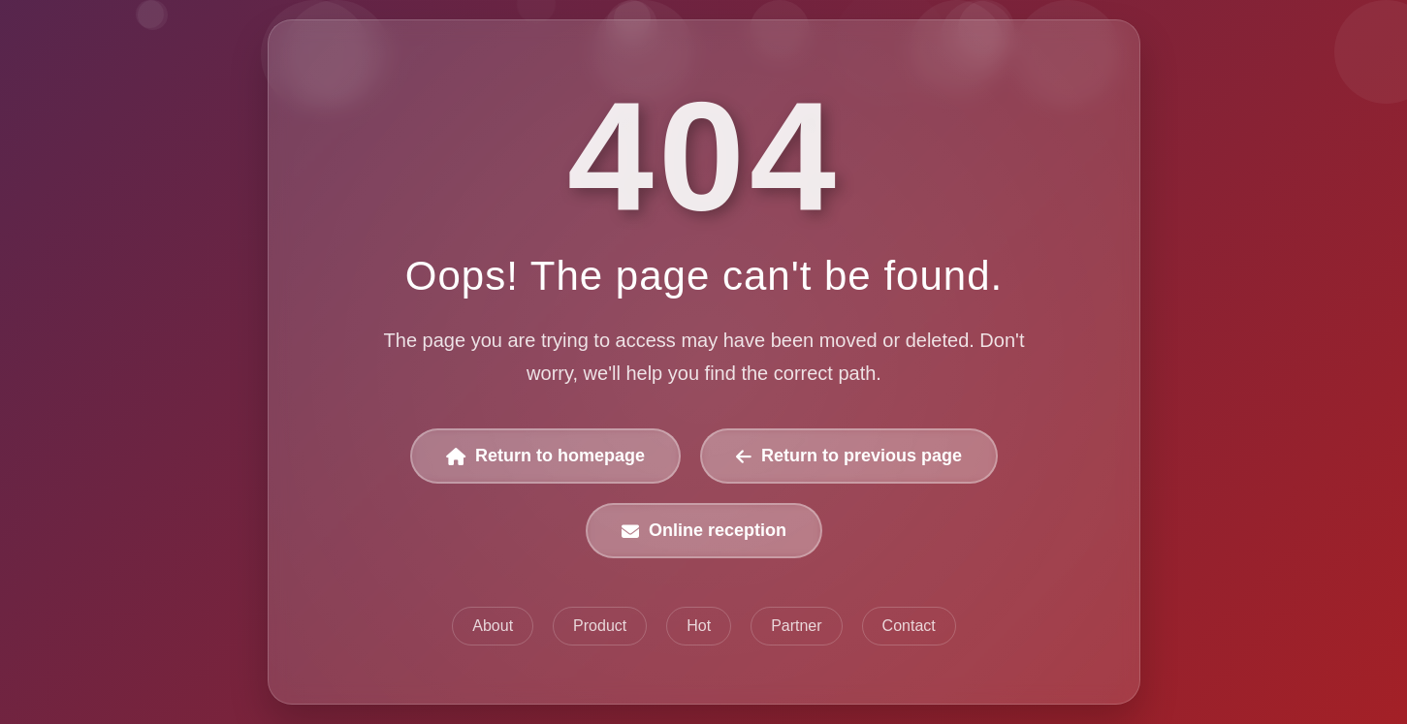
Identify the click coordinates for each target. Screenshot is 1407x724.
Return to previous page (848, 456)
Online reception (704, 531)
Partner (796, 625)
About (492, 625)
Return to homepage (545, 456)
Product (599, 625)
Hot (699, 625)
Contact (908, 625)
